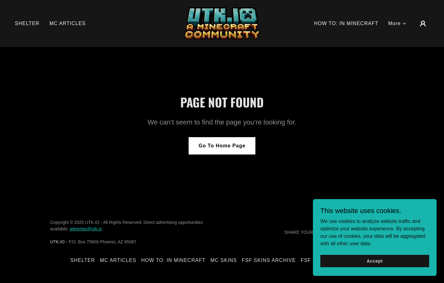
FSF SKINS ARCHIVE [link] (269, 260)
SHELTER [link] (27, 23)
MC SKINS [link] (224, 260)
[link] (222, 23)
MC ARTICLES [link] (67, 23)
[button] (397, 23)
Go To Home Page (222, 145)
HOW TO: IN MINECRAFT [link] (346, 23)
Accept (375, 260)
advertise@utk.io (86, 228)
